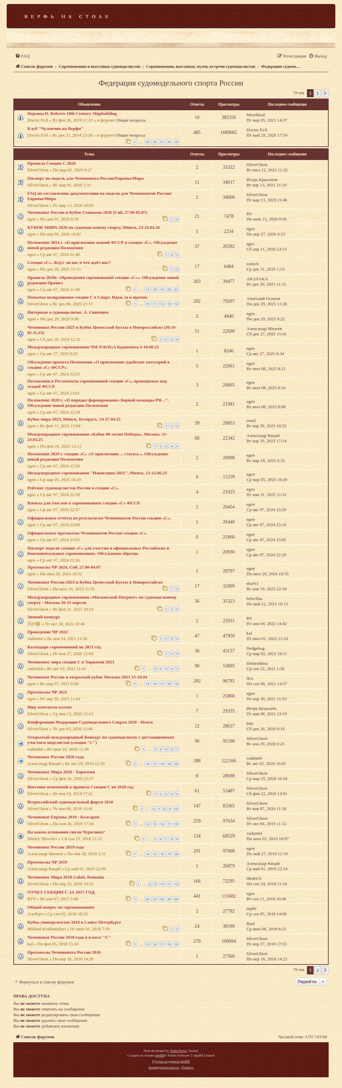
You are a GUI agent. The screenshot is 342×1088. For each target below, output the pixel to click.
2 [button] (318, 93)
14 (176, 304)
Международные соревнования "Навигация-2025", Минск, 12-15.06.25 (97, 472)
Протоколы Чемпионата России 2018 (64, 952)
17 (147, 289)
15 (147, 683)
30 (154, 142)
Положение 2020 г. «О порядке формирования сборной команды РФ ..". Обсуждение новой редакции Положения (98, 403)
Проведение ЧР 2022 (47, 631)
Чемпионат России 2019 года (55, 846)
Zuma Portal (178, 1051)
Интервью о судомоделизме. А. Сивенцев (68, 312)
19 (162, 289)
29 (147, 142)
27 (154, 899)
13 (169, 304)
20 (169, 289)
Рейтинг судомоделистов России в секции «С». (73, 487)
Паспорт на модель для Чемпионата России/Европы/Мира (85, 178)
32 (169, 142)
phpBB (159, 1055)
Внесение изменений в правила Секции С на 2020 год (80, 786)
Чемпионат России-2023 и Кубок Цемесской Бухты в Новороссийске (95, 582)
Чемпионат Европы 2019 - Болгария (63, 816)
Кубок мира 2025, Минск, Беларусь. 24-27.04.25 (74, 419)
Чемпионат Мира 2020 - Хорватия (61, 771)
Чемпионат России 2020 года (55, 756)
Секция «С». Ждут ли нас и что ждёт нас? (69, 262)
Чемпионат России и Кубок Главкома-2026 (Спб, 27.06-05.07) (87, 212)
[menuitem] (22, 56)
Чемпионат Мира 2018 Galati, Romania (65, 877)
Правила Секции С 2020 (51, 163)
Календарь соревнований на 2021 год (64, 646)
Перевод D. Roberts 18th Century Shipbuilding (72, 113)
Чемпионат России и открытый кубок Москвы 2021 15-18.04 (87, 676)
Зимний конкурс (43, 616)
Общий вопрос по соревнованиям (60, 907)
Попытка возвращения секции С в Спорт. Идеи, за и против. (87, 297)
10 (147, 304)
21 (176, 289)
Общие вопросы (131, 120)
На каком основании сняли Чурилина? (66, 831)
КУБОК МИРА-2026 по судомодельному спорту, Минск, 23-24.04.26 (93, 227)
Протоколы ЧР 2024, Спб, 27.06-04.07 (64, 567)
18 (154, 289)
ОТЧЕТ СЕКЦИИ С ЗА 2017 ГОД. (61, 892)
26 (147, 899)
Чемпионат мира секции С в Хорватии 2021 (70, 661)
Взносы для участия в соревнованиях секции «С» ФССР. (83, 502)
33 (176, 142)
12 (162, 304)
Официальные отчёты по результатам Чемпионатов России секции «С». (99, 517)
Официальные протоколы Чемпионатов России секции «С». (87, 532)
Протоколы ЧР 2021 (47, 691)
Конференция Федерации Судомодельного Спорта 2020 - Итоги (90, 722)
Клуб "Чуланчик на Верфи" (55, 128)
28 (162, 899)
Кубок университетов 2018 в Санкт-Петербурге (74, 922)
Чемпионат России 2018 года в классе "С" (69, 937)
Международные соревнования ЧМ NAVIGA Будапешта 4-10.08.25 (93, 346)
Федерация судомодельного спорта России (171, 83)
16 (154, 683)
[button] (325, 93)
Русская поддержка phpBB (171, 1061)
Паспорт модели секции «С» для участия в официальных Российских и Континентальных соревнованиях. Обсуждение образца (98, 551)
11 (154, 304)
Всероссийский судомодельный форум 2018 (70, 801)
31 (162, 142)
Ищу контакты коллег (49, 707)
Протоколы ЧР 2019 (47, 862)
